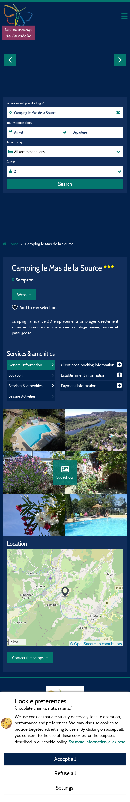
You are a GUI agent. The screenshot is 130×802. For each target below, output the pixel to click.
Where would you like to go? (25, 103)
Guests (11, 161)
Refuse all (65, 773)
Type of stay (14, 142)
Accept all (65, 759)
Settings (65, 787)
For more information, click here (96, 741)
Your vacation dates (19, 122)
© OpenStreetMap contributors (96, 643)
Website (24, 294)
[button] (65, 592)
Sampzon (23, 280)
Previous (10, 60)
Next (120, 60)
